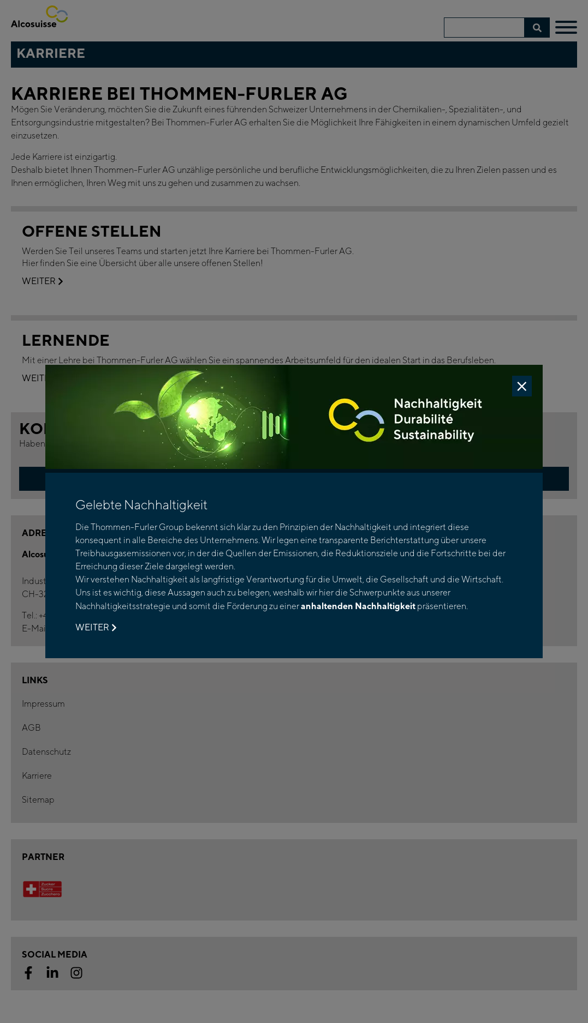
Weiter (95, 627)
